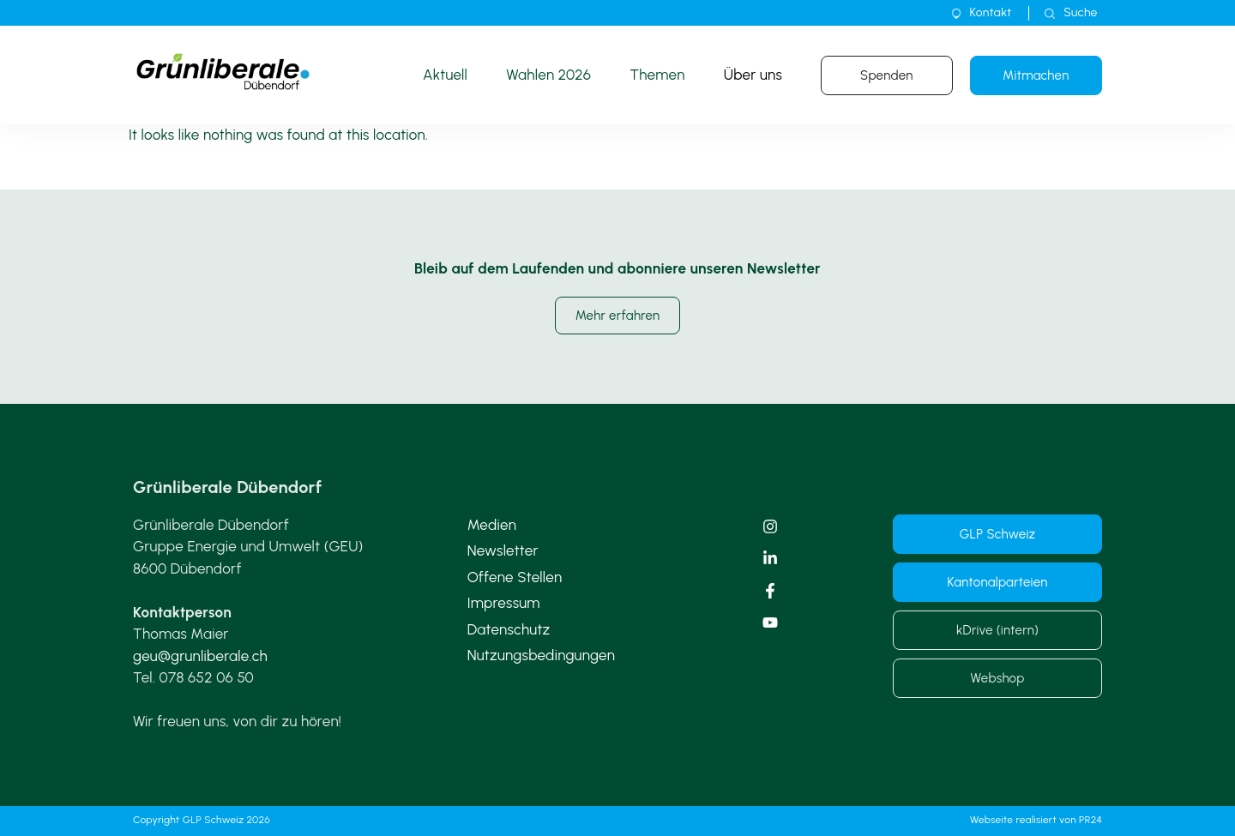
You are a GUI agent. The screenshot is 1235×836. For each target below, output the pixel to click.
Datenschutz (509, 629)
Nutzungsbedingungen (541, 655)
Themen (657, 74)
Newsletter (503, 550)
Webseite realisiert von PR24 (1036, 820)
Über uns (753, 74)
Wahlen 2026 (548, 74)
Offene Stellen (515, 577)
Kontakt (991, 12)
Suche (1080, 12)
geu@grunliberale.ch (200, 656)
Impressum (503, 602)
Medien (491, 524)
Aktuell (445, 74)
